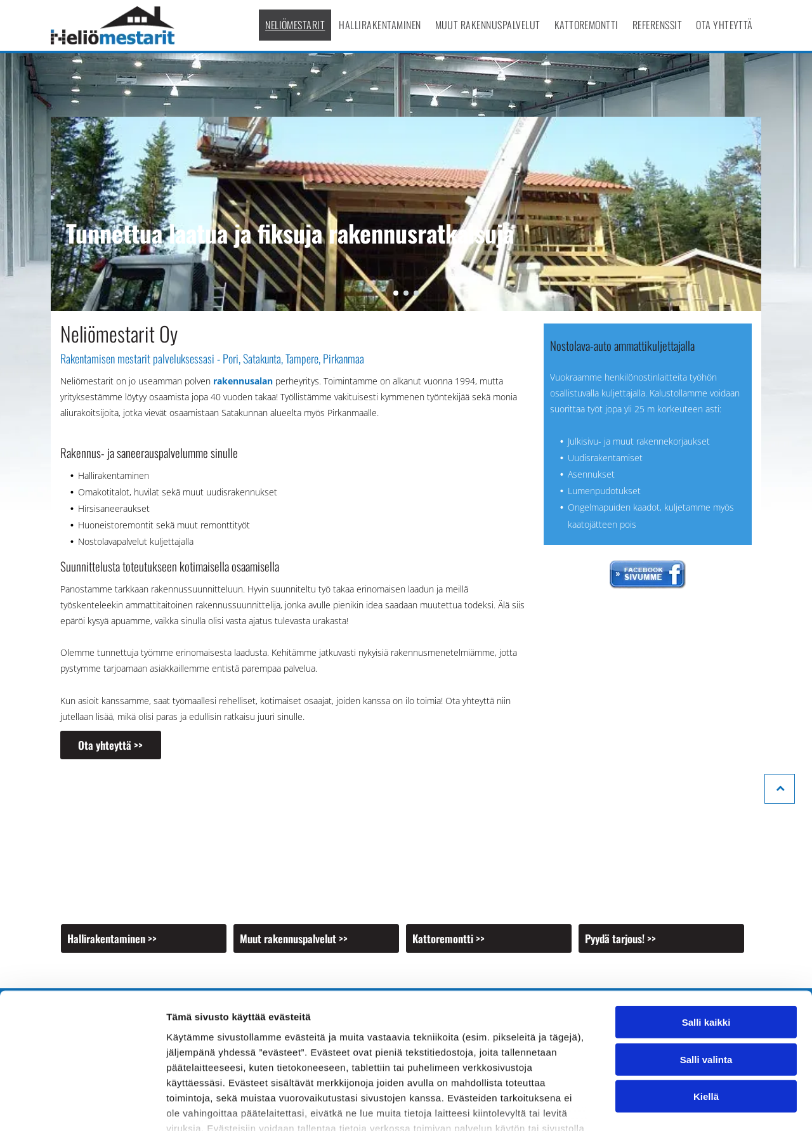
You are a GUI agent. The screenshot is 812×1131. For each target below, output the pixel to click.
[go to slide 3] (416, 293)
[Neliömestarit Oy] (143, 845)
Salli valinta (706, 972)
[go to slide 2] (406, 293)
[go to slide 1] (395, 293)
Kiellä (706, 1009)
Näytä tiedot (678, 1106)
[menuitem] (295, 25)
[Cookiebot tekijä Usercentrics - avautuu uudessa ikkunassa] (82, 1106)
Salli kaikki (706, 934)
